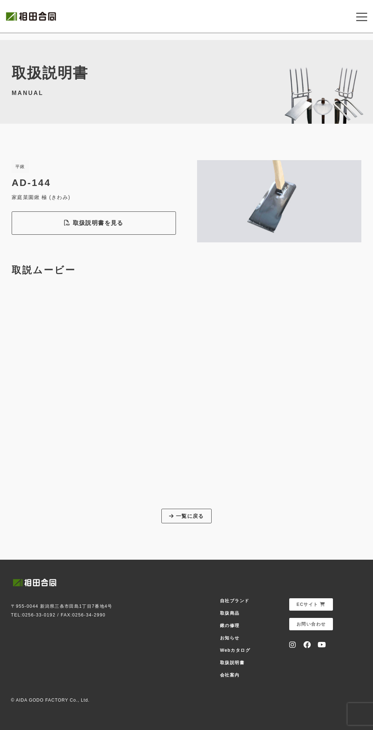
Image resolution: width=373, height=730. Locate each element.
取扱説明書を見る (93, 223)
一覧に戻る (186, 516)
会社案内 (230, 675)
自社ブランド (234, 600)
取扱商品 (230, 613)
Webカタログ (235, 650)
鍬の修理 (230, 625)
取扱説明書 (232, 662)
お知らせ (230, 637)
